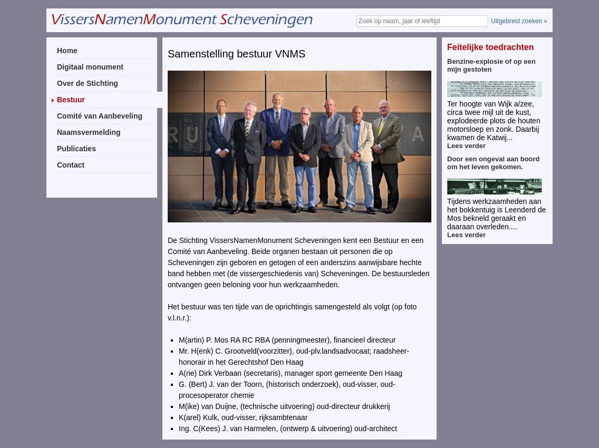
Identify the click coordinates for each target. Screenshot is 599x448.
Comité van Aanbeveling (99, 116)
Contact (70, 165)
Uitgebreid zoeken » (519, 21)
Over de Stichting (87, 83)
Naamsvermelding (89, 132)
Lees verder (466, 146)
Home (67, 50)
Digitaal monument (90, 67)
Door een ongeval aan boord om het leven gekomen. (493, 163)
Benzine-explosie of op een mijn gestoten (491, 65)
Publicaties (76, 148)
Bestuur (71, 99)
